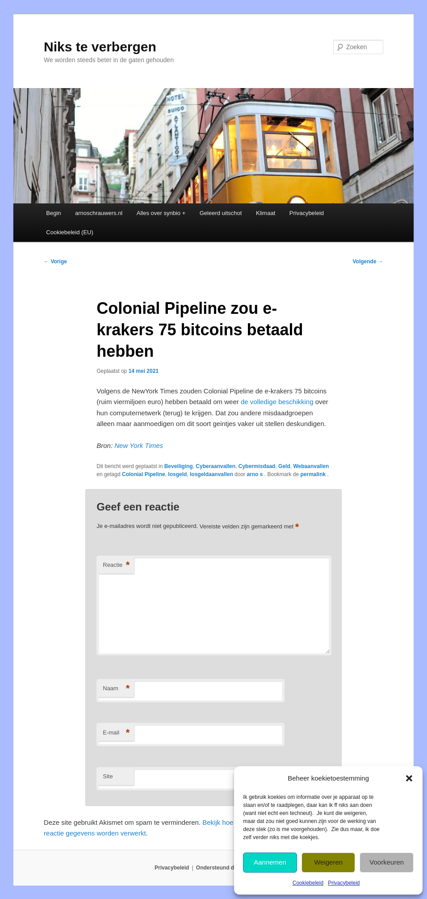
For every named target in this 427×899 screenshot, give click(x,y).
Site (108, 776)
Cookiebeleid (308, 883)
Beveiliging (178, 466)
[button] (409, 778)
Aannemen (270, 862)
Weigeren (328, 862)
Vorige (55, 261)
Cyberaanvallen (215, 466)
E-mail (116, 732)
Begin (53, 213)
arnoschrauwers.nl (98, 213)
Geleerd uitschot (221, 213)
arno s (255, 474)
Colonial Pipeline (143, 474)
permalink (313, 474)
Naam (116, 688)
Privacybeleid (344, 883)
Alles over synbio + (161, 213)
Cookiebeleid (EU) (69, 232)
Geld (284, 466)
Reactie (116, 565)
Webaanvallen (311, 466)
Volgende (367, 261)
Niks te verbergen (100, 46)
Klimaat (265, 213)
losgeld (177, 474)
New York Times (138, 445)
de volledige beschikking (277, 401)
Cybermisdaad (257, 466)
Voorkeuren (386, 862)
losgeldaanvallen (211, 474)
